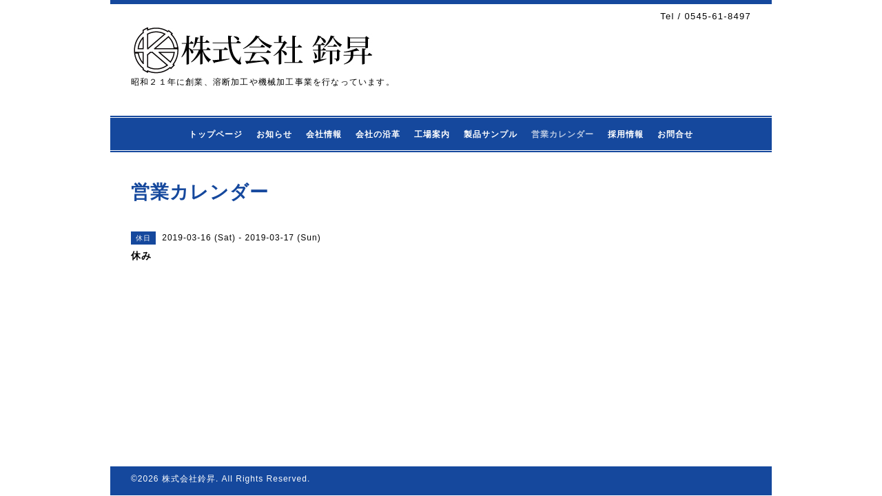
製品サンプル (490, 134)
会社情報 (324, 134)
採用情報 (626, 134)
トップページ (216, 134)
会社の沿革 (378, 134)
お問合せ (675, 134)
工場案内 (432, 134)
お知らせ (274, 134)
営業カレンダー (562, 134)
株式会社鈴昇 (189, 479)
